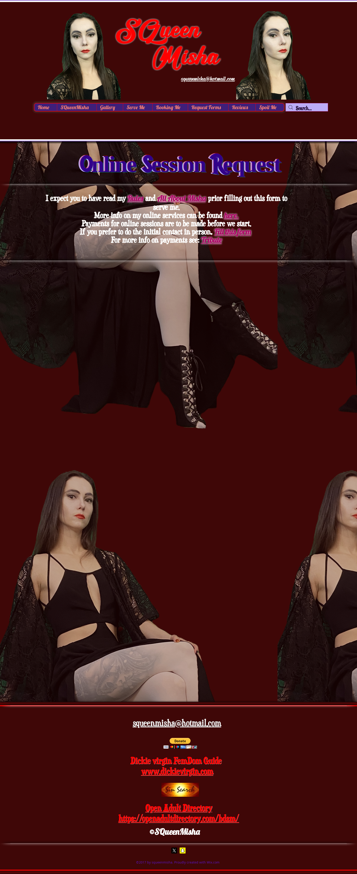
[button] (110, 107)
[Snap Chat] (183, 850)
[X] (174, 850)
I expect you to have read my (86, 198)
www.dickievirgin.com (177, 771)
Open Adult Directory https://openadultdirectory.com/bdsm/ (178, 813)
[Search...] (307, 108)
